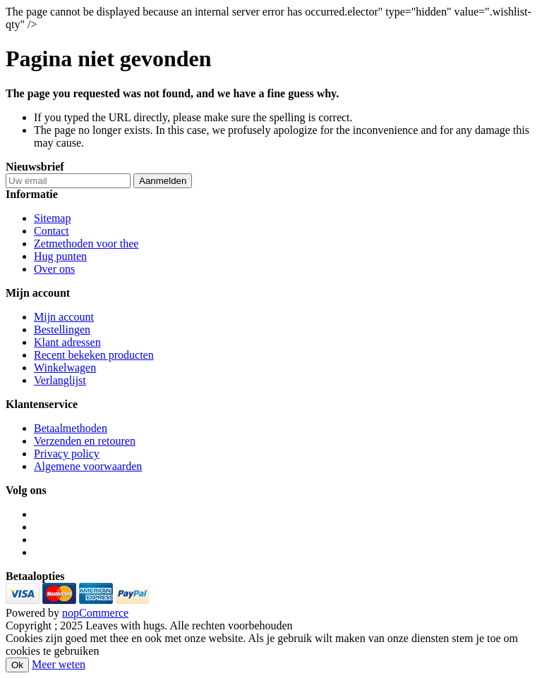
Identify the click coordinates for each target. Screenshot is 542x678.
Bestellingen (62, 329)
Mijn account (64, 317)
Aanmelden (162, 180)
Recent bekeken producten (94, 355)
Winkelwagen (65, 368)
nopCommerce (95, 613)
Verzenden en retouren (85, 441)
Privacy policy (67, 454)
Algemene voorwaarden (88, 466)
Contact (51, 231)
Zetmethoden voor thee (86, 243)
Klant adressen (67, 342)
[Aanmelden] (68, 180)
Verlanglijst (60, 380)
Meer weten (58, 664)
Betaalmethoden (70, 428)
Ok (17, 665)
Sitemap (52, 218)
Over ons (54, 269)
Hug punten (60, 256)
